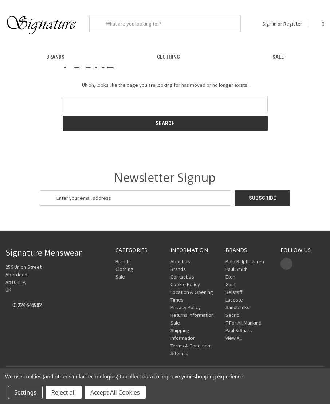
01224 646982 (27, 305)
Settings (25, 392)
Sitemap (179, 353)
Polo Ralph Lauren (244, 261)
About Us (180, 261)
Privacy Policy (185, 307)
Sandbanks (237, 307)
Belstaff (233, 292)
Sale (278, 57)
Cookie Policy (185, 284)
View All (233, 338)
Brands (55, 57)
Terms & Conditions (191, 345)
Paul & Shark (238, 330)
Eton (230, 276)
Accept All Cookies (115, 392)
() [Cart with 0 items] (320, 23)
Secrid (232, 315)
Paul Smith (236, 269)
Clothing (168, 57)
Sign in (269, 23)
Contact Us (182, 276)
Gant (230, 284)
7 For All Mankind (243, 322)
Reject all (63, 392)
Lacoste (234, 299)
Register (292, 23)
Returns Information (192, 315)
